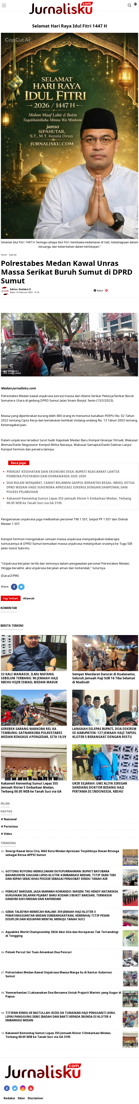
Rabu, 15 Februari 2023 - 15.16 (24, 292)
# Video (6, 834)
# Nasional (9, 819)
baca (98, 290)
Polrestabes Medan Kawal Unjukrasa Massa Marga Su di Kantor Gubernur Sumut (58, 974)
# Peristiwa (9, 826)
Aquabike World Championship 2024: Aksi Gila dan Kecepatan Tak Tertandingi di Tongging (61, 934)
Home (4, 254)
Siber (21, 1098)
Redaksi (9, 1098)
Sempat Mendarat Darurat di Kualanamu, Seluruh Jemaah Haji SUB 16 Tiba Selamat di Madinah (104, 678)
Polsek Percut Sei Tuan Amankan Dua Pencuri (38, 952)
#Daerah (28, 598)
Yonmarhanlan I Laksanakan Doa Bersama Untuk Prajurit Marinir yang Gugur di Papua (63, 994)
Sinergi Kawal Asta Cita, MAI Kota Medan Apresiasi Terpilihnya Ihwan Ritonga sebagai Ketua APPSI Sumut (62, 853)
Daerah (13, 254)
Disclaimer (35, 1098)
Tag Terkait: (11, 598)
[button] (135, 2)
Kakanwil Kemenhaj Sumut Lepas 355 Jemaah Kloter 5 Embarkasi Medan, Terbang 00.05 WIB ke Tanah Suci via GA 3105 (31, 789)
